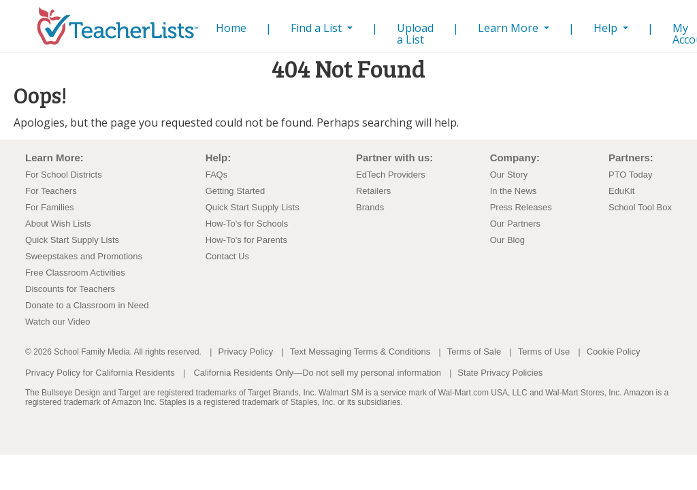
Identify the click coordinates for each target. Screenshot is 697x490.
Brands (370, 207)
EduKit (621, 191)
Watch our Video (57, 321)
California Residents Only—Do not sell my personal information (316, 373)
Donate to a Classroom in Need (86, 305)
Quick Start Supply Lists (72, 240)
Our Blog (507, 240)
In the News (513, 191)
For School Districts (63, 174)
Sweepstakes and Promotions (83, 256)
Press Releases (521, 207)
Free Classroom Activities (75, 272)
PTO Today (631, 174)
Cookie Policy (614, 351)
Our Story (509, 174)
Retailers (373, 191)
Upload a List (415, 33)
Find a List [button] (317, 27)
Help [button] (607, 27)
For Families (49, 207)
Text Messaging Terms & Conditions (360, 351)
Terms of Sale (474, 351)
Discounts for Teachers (70, 289)
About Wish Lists (58, 223)
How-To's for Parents (246, 240)
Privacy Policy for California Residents (100, 373)
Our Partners (515, 223)
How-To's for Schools (247, 223)
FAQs (217, 174)
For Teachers (51, 191)
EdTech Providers (390, 174)
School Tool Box (640, 207)
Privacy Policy (245, 351)
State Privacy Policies (499, 373)
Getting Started (235, 191)
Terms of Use (544, 351)
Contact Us (227, 256)
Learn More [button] (509, 27)
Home (234, 27)
